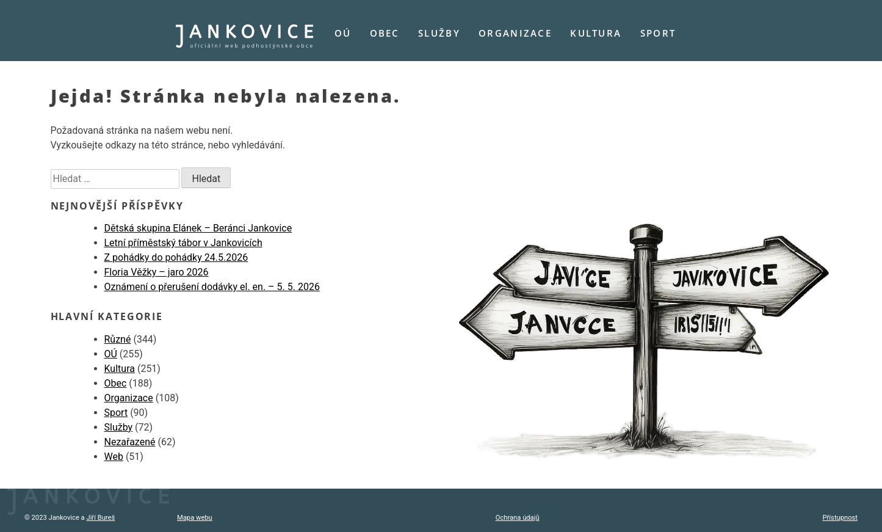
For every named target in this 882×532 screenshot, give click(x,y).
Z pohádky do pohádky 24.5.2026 (176, 257)
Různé (117, 339)
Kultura (595, 33)
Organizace (515, 33)
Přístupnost (840, 518)
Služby (439, 33)
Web (113, 456)
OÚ (343, 33)
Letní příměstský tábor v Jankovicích (183, 243)
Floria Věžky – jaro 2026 (156, 272)
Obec (385, 33)
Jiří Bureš (100, 518)
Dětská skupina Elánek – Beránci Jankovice (198, 228)
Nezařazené (130, 442)
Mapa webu (194, 518)
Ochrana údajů (518, 518)
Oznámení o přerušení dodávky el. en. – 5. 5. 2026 (212, 287)
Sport (658, 33)
